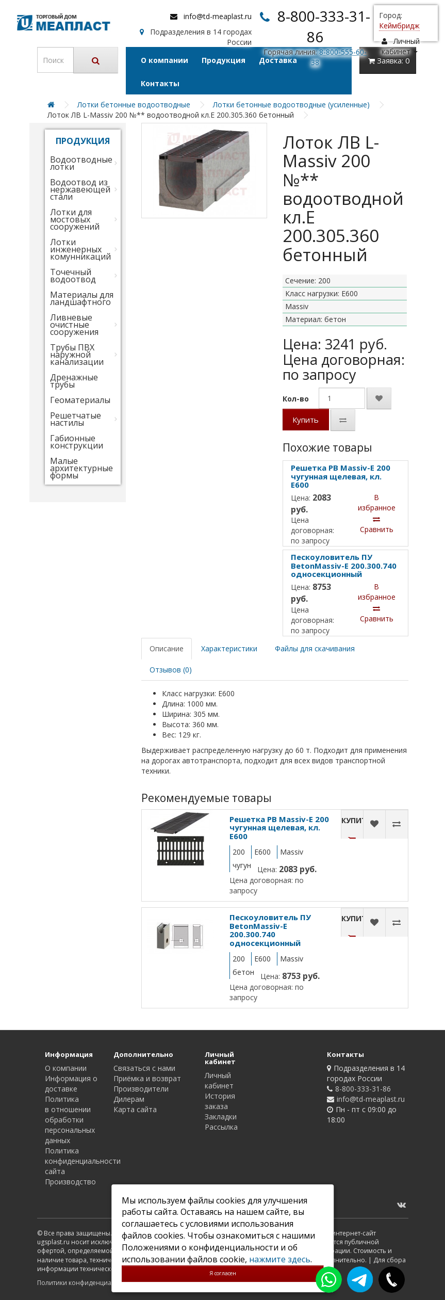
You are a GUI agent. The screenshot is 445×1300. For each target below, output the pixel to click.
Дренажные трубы (74, 381)
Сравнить (376, 525)
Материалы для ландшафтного (81, 298)
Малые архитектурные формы (81, 468)
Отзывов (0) (171, 670)
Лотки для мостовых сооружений (75, 219)
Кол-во (296, 399)
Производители (141, 1089)
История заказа (220, 1101)
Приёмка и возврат (147, 1078)
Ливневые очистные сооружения (74, 325)
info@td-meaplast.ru (218, 16)
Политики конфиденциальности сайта (96, 1282)
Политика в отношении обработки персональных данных (70, 1119)
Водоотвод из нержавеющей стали (80, 189)
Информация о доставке (71, 1083)
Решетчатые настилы (75, 419)
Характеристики (229, 648)
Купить (305, 419)
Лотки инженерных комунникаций (80, 249)
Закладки (221, 1116)
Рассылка (221, 1127)
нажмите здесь (279, 1259)
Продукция (223, 60)
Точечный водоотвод (73, 275)
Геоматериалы (80, 400)
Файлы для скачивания (315, 648)
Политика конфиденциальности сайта (83, 1161)
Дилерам (128, 1099)
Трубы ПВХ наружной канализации (77, 354)
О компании (164, 60)
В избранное (376, 502)
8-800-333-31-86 (363, 1089)
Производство (70, 1181)
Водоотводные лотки (81, 163)
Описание (167, 648)
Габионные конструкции (76, 441)
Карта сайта (135, 1109)
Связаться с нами (144, 1068)
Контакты (160, 83)
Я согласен (222, 1273)
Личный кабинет (219, 1080)
